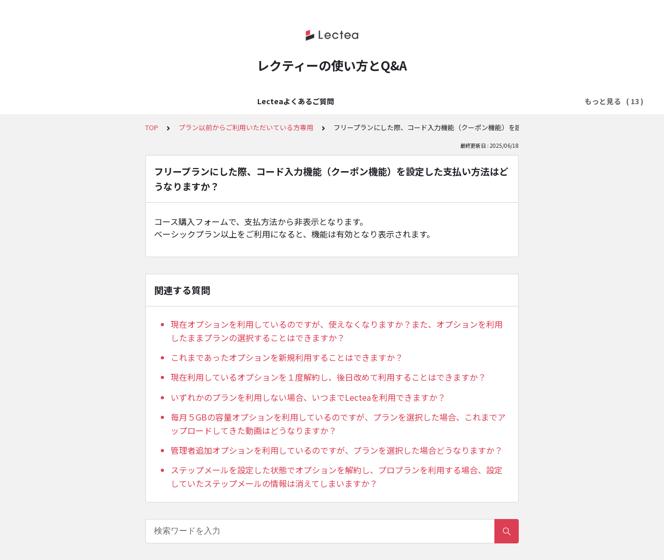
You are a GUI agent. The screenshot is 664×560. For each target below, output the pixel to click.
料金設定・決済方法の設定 (388, 101)
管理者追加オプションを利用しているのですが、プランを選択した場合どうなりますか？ (337, 450)
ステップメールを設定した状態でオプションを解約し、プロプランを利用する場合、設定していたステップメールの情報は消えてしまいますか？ (337, 476)
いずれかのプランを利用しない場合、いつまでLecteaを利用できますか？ (308, 397)
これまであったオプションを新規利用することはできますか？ (287, 357)
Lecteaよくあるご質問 (70, 101)
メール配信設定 (537, 101)
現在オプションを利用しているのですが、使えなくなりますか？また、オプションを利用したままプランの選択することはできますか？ (337, 331)
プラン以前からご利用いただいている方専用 (245, 127)
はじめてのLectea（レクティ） (176, 101)
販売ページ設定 (472, 101)
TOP (151, 127)
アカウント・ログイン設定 (286, 101)
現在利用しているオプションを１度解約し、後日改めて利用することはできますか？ (328, 377)
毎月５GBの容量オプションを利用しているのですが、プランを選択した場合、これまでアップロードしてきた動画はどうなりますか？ (338, 424)
